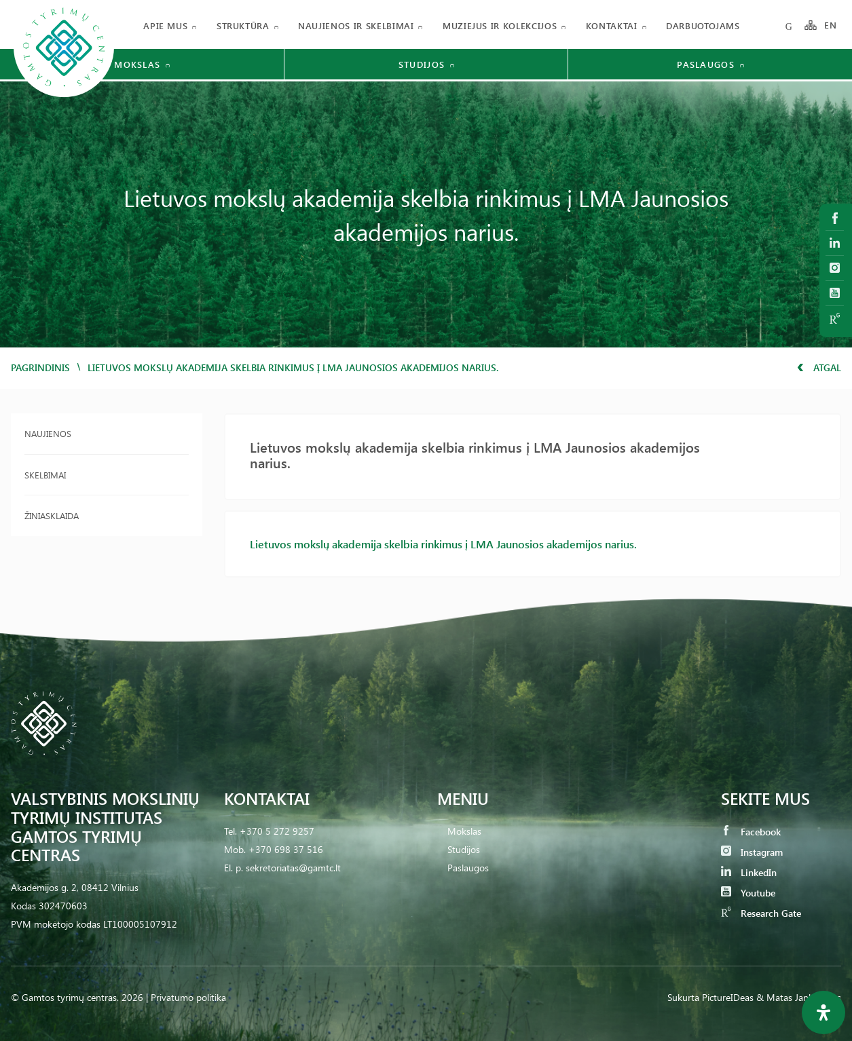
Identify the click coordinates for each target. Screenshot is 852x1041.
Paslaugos (468, 867)
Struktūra (243, 25)
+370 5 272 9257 (277, 831)
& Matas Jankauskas (798, 997)
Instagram (752, 852)
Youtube (748, 892)
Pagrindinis (40, 367)
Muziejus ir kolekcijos (500, 25)
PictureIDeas (728, 997)
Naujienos (47, 433)
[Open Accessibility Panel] (823, 1012)
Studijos (463, 849)
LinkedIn (749, 872)
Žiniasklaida (51, 515)
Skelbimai (45, 474)
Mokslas (464, 831)
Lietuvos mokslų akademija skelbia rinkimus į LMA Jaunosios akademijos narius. (443, 544)
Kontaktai (611, 25)
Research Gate (761, 913)
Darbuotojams (703, 25)
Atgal (819, 367)
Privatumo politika (188, 997)
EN (831, 25)
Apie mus (165, 25)
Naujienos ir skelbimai (355, 25)
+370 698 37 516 (285, 849)
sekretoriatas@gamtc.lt (293, 867)
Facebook (751, 831)
